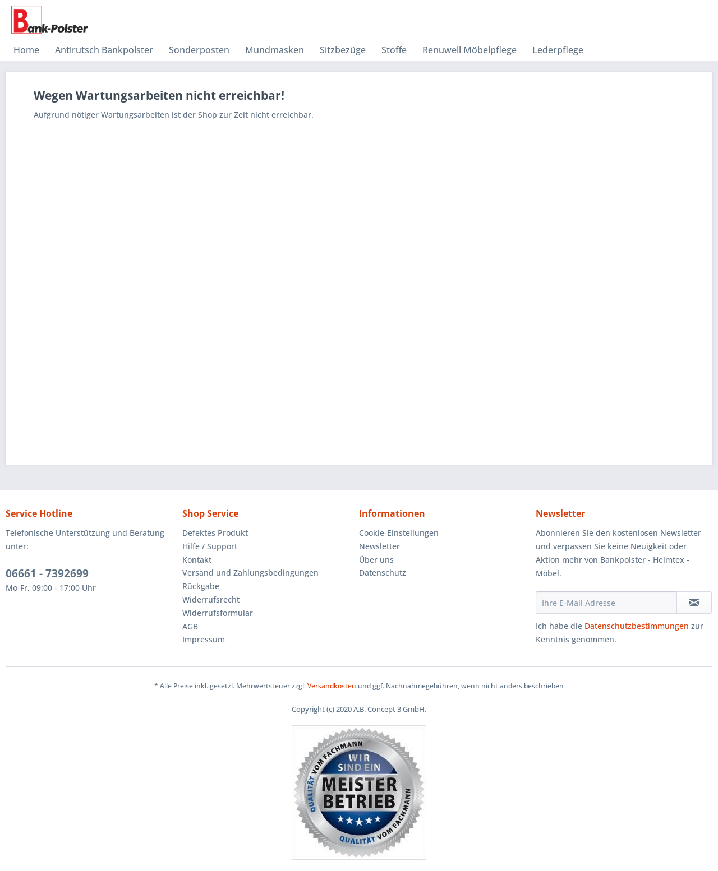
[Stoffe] (394, 50)
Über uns (376, 559)
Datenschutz (382, 572)
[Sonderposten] (199, 50)
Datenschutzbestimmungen (636, 625)
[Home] (26, 50)
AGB (190, 626)
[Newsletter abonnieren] (694, 602)
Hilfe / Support (209, 546)
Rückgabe (200, 586)
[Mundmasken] (274, 50)
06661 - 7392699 (47, 573)
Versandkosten (331, 686)
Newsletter (379, 546)
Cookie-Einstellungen (399, 532)
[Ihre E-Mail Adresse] (606, 602)
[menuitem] (26, 50)
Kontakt (196, 559)
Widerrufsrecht (211, 599)
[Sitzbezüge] (343, 50)
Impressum (203, 639)
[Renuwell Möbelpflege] (469, 50)
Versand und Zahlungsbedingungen (250, 572)
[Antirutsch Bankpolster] (104, 50)
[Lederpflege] (557, 50)
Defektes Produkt (215, 532)
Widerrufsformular (217, 613)
